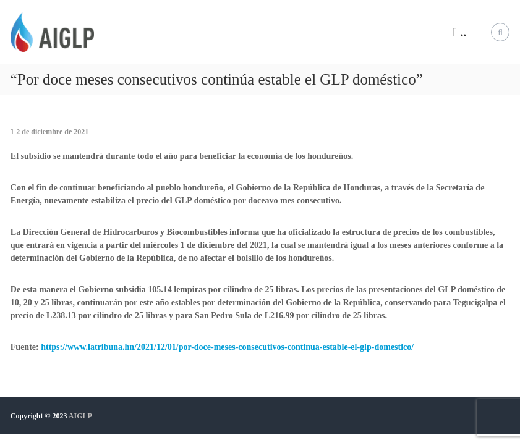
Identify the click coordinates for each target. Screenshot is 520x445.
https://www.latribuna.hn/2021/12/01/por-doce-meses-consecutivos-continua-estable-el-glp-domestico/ (227, 347)
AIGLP (80, 416)
